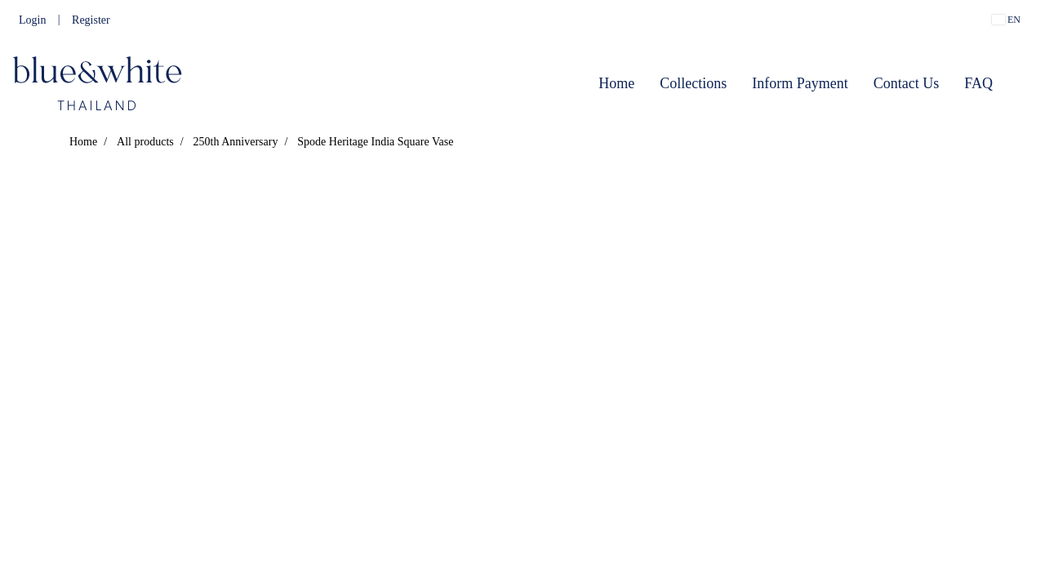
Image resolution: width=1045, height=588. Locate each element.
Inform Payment (799, 83)
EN (1006, 19)
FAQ (978, 83)
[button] (1019, 83)
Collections (693, 83)
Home (616, 83)
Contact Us (907, 83)
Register (91, 20)
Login (32, 20)
